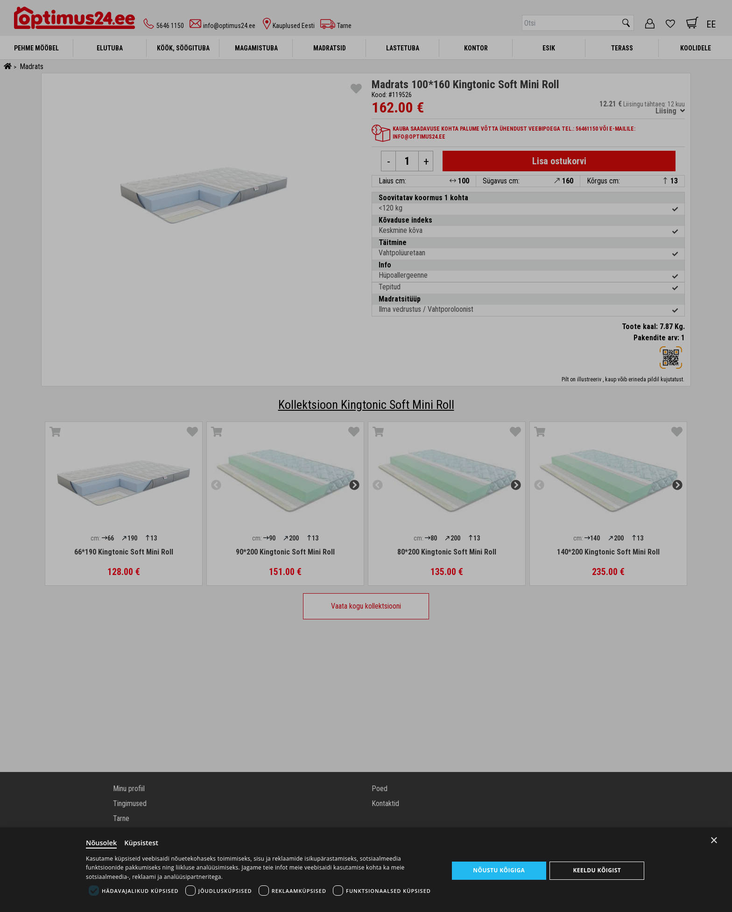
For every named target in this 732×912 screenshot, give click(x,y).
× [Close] (714, 839)
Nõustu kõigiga (499, 870)
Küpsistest (142, 842)
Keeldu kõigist (597, 870)
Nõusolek (102, 842)
